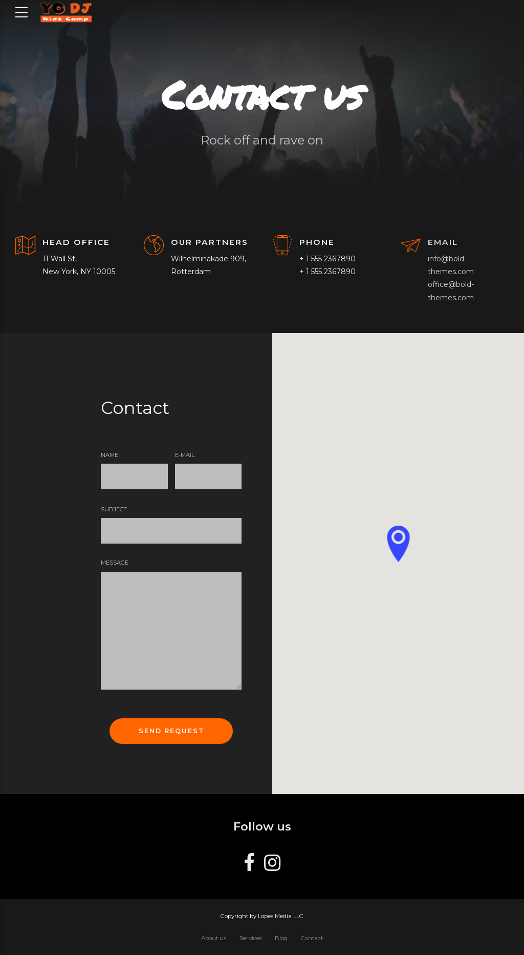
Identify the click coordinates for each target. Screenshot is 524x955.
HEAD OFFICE (76, 242)
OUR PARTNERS (209, 242)
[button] (398, 545)
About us (213, 938)
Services (250, 938)
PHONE (317, 242)
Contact (312, 938)
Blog (281, 938)
